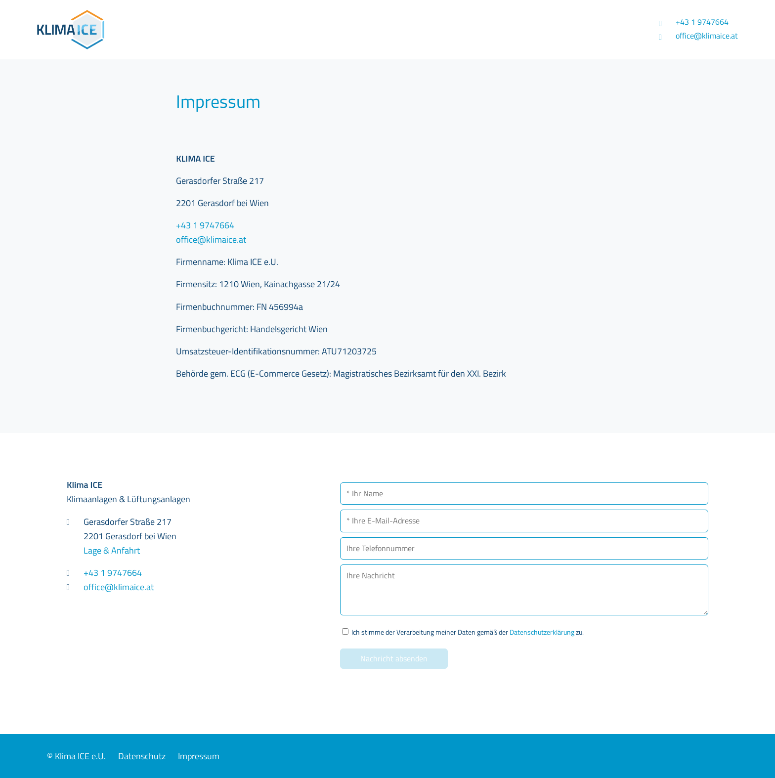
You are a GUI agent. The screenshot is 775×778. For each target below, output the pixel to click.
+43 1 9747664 (702, 22)
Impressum (198, 756)
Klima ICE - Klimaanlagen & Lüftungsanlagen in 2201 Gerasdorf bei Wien (149, 29)
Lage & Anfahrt (112, 550)
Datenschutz (142, 756)
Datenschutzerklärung (542, 632)
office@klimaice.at (707, 36)
